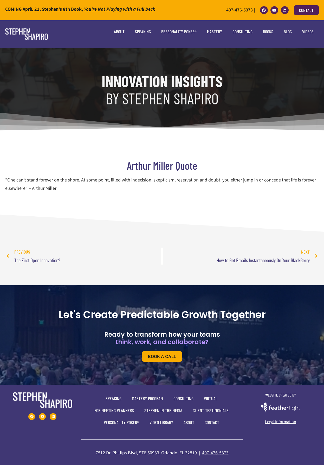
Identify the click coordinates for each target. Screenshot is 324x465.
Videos (308, 31)
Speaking (143, 31)
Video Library (161, 422)
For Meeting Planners (114, 410)
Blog (288, 31)
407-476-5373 (215, 453)
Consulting (242, 31)
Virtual (210, 398)
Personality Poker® (179, 31)
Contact (212, 422)
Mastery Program (147, 398)
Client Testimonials (211, 410)
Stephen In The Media (163, 410)
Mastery (214, 31)
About (119, 31)
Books (268, 31)
